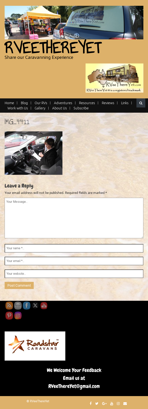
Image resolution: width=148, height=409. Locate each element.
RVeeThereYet (53, 47)
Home (9, 102)
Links (125, 102)
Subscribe (81, 108)
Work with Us (18, 108)
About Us (59, 108)
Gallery (40, 108)
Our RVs (41, 102)
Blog (24, 102)
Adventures (63, 102)
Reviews (108, 102)
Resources (87, 102)
